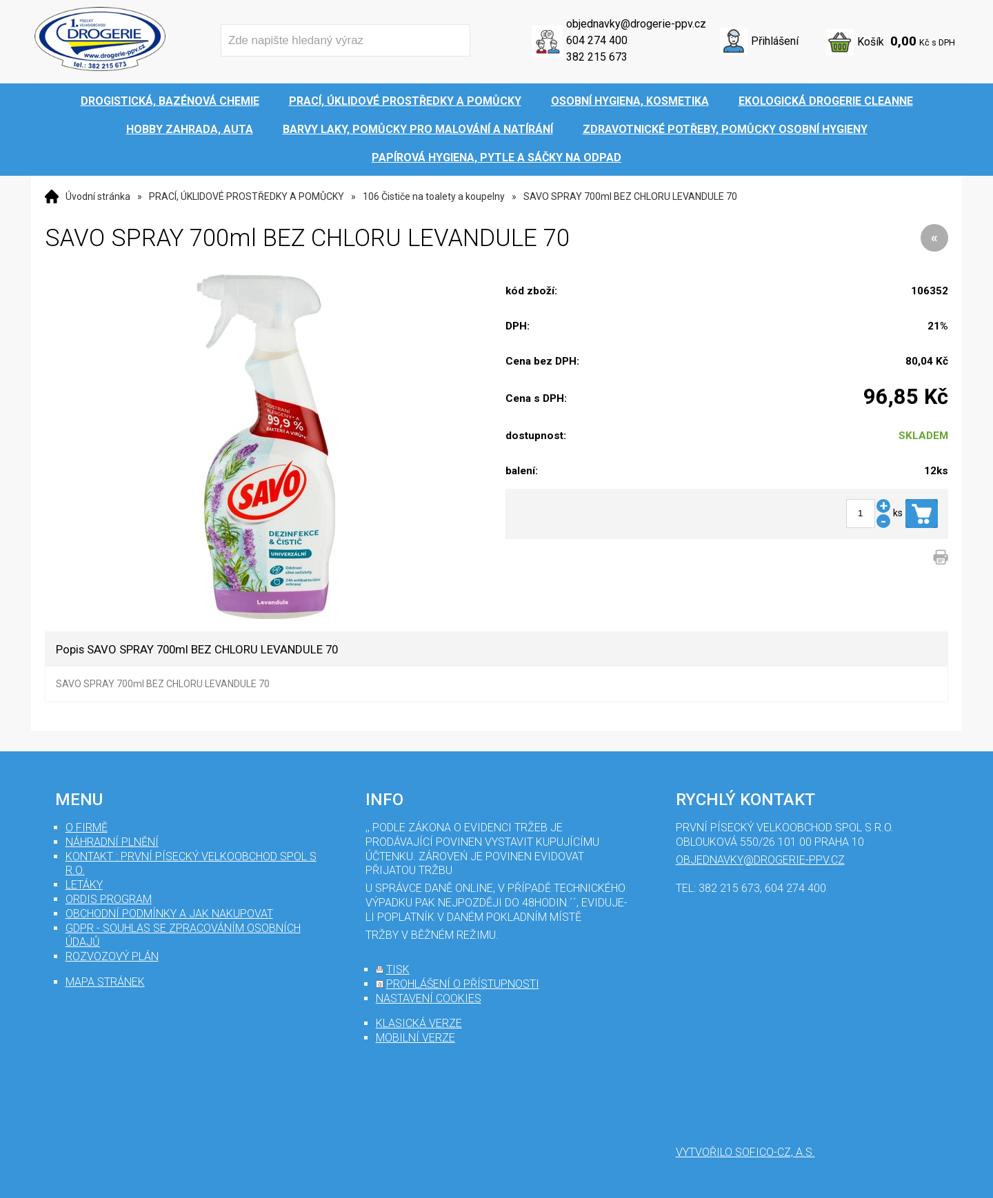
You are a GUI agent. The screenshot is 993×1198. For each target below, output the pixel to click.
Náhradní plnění (112, 842)
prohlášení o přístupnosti (462, 984)
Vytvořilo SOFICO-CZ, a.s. (745, 1152)
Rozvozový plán (112, 956)
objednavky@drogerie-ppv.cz (636, 23)
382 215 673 (597, 56)
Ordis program (109, 899)
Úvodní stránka (98, 196)
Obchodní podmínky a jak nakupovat (169, 913)
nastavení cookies (428, 998)
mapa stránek (105, 981)
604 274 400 (597, 40)
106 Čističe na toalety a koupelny (434, 196)
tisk (398, 969)
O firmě (87, 827)
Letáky (84, 884)
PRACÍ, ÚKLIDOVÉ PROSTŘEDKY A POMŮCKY (246, 196)
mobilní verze (415, 1037)
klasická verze (419, 1023)
